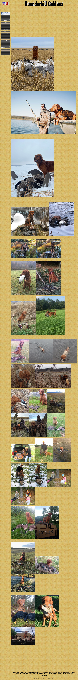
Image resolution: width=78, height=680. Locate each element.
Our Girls (27, 672)
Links (72, 673)
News (18, 672)
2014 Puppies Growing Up (51, 673)
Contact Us (25, 673)
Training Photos (44, 672)
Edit (43, 678)
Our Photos (37, 672)
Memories (60, 673)
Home (15, 672)
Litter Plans (32, 672)
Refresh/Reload (44, 675)
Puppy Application (56, 672)
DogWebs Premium (38, 678)
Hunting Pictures (66, 673)
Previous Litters (32, 673)
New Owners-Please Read (66, 672)
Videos (49, 672)
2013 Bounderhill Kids (40, 673)
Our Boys (22, 672)
